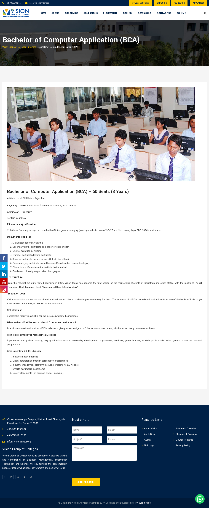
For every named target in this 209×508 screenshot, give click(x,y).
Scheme (181, 13)
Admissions (90, 13)
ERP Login (149, 445)
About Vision (150, 428)
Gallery (127, 13)
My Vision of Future (140, 3)
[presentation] (96, 469)
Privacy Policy (183, 445)
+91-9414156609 (16, 429)
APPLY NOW (198, 3)
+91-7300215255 (13, 3)
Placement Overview (186, 434)
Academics (71, 13)
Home (43, 13)
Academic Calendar (186, 428)
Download (144, 13)
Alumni (147, 439)
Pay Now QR (179, 3)
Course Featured (184, 439)
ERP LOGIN (162, 3)
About (55, 13)
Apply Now (149, 434)
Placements (110, 13)
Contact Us (164, 13)
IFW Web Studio (142, 502)
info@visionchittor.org (39, 3)
